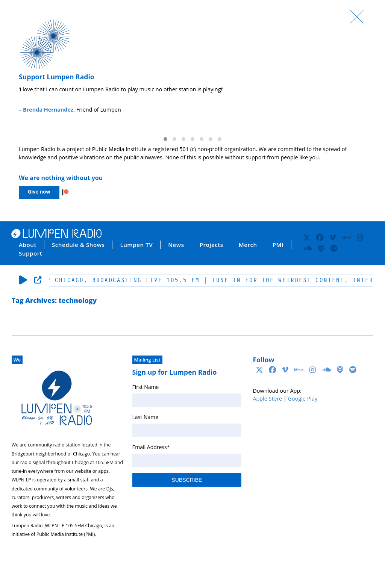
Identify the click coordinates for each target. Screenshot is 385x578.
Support (30, 253)
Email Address (151, 447)
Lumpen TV (136, 244)
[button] (165, 139)
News (176, 244)
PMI (278, 244)
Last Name (145, 417)
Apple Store (267, 398)
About (27, 244)
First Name (145, 386)
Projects (211, 244)
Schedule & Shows (78, 244)
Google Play (303, 398)
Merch (248, 244)
